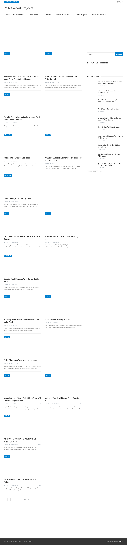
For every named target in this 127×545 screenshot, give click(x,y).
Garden (6, 53)
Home (7, 15)
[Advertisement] (63, 34)
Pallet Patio (46, 15)
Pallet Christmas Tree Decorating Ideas (20, 360)
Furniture (7, 256)
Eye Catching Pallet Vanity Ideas (17, 198)
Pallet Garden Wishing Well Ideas (58, 319)
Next (26, 499)
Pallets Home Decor (63, 15)
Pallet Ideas (33, 15)
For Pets (48, 53)
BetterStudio (119, 541)
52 (20, 499)
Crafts (6, 337)
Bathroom (7, 175)
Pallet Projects (81, 15)
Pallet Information (99, 15)
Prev (90, 171)
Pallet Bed (7, 135)
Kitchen (48, 135)
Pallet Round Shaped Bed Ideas (17, 158)
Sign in (120, 2)
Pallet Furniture (18, 15)
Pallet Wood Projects (18, 8)
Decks (6, 213)
